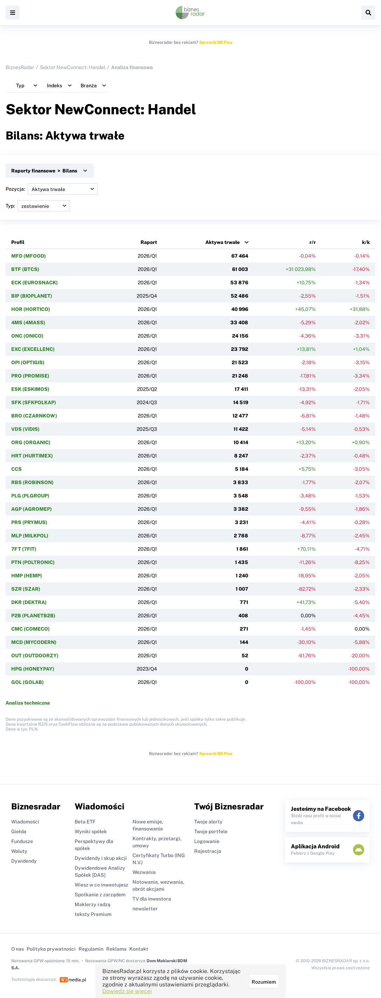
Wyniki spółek (91, 831)
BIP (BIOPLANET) (31, 296)
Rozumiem (263, 982)
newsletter (145, 908)
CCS (16, 469)
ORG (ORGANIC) (30, 442)
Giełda (18, 831)
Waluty (19, 851)
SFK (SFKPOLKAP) (33, 402)
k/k (366, 242)
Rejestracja (207, 851)
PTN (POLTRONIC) (33, 562)
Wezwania (144, 872)
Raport (149, 242)
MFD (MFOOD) (28, 256)
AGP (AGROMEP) (31, 509)
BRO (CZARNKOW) (34, 416)
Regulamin (91, 949)
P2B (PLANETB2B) (33, 615)
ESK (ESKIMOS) (30, 389)
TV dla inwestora (151, 899)
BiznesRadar (20, 67)
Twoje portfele (210, 831)
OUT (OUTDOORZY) (35, 655)
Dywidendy (24, 861)
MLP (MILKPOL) (29, 535)
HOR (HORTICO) (30, 309)
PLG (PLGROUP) (30, 495)
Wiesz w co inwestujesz (101, 885)
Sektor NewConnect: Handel (72, 67)
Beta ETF (85, 821)
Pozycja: (52, 189)
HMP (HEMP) (26, 575)
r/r (312, 242)
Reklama (116, 949)
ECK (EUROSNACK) (34, 282)
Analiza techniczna (28, 703)
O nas (17, 949)
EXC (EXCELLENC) (33, 349)
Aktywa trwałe (222, 242)
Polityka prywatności (51, 949)
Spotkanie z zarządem (100, 894)
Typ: (38, 205)
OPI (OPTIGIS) (28, 362)
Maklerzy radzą (92, 904)
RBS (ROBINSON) (32, 482)
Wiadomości (25, 821)
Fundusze (22, 841)
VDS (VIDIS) (25, 429)
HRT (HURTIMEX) (32, 456)
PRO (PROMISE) (30, 376)
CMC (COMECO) (30, 629)
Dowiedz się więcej (127, 991)
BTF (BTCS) (25, 269)
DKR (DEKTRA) (29, 602)
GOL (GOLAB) (27, 682)
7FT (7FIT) (23, 549)
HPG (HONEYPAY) (32, 669)
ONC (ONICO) (27, 336)
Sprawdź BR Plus (215, 42)
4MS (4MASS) (28, 322)
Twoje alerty (208, 821)
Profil (18, 242)
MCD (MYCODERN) (33, 642)
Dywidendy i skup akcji (101, 858)
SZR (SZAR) (25, 589)
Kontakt (138, 949)
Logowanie (206, 841)
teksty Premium (93, 914)
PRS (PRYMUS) (29, 522)
